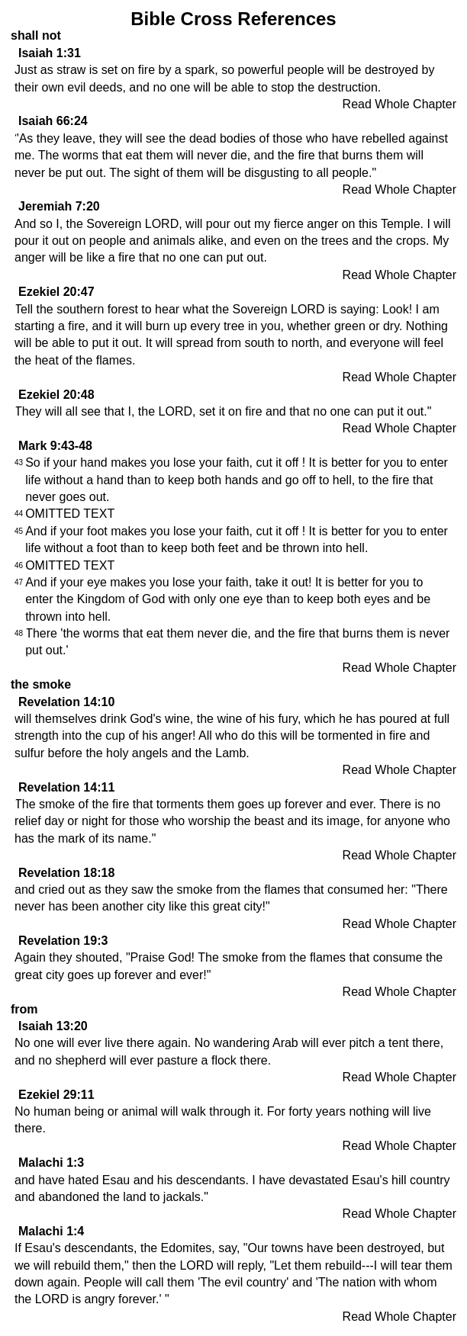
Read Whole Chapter (399, 104)
